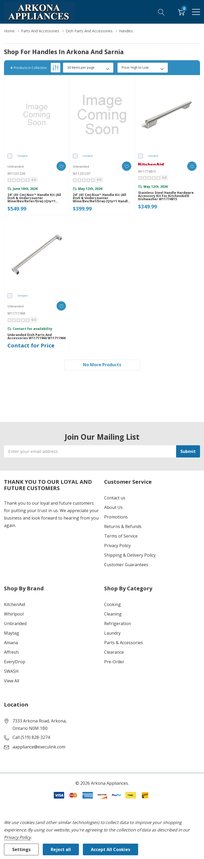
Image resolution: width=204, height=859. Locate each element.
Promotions (116, 517)
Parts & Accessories (123, 643)
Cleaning (113, 614)
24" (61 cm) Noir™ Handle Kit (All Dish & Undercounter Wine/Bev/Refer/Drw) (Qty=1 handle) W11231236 (34, 198)
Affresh (11, 652)
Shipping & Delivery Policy (130, 555)
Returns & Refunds (123, 526)
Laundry (112, 633)
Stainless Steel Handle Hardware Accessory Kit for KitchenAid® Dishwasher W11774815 (166, 196)
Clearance (114, 652)
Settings (21, 849)
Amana (11, 643)
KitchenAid (14, 604)
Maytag (11, 633)
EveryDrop (14, 662)
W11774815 (147, 171)
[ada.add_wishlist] (61, 166)
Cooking (112, 604)
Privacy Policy (117, 545)
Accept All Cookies (110, 849)
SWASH (11, 671)
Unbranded (15, 623)
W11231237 (82, 173)
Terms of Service (121, 536)
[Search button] (161, 11)
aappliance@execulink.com (38, 747)
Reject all (61, 849)
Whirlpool (14, 614)
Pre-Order (114, 662)
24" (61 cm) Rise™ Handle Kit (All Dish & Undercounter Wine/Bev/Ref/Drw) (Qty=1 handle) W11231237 (102, 198)
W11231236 (16, 173)
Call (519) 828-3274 (31, 737)
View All (11, 681)
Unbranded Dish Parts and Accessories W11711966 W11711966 (36, 336)
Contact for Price (30, 345)
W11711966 (16, 313)
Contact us (114, 498)
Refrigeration (117, 623)
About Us (113, 507)
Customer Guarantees (126, 565)
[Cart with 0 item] (181, 11)
